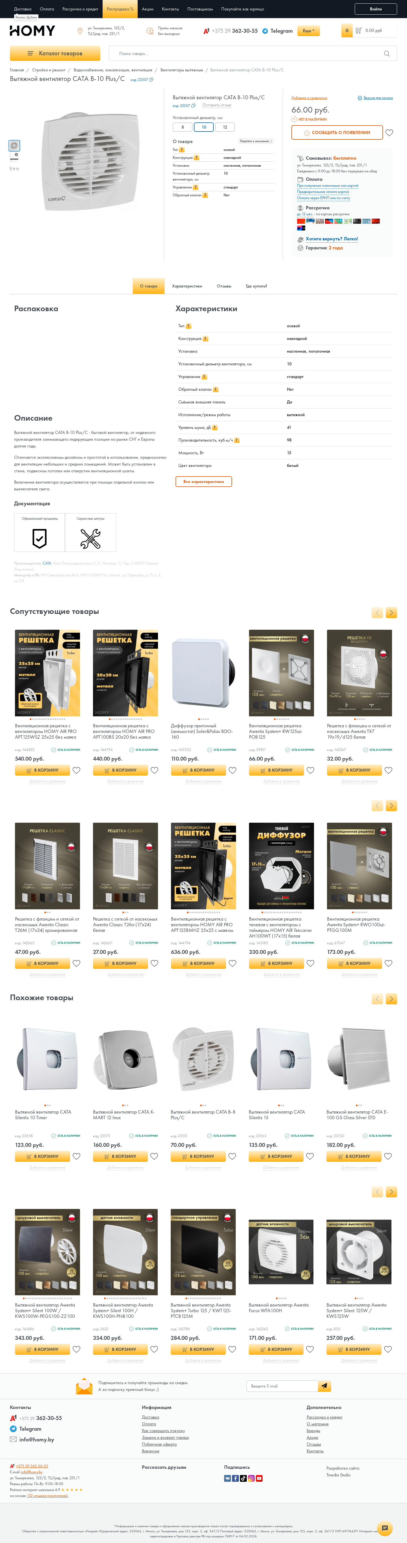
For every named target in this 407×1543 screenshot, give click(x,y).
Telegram (282, 31)
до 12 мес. (305, 213)
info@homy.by (37, 1439)
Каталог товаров (55, 53)
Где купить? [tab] (256, 286)
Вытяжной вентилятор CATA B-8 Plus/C (203, 1115)
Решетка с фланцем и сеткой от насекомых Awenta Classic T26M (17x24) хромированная (47, 924)
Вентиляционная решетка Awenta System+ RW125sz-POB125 (276, 731)
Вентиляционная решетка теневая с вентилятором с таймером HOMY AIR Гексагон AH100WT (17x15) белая (280, 927)
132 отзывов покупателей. (47, 1495)
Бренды (313, 1431)
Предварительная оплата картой (323, 191)
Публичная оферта (159, 1444)
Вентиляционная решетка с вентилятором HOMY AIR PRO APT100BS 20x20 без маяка (124, 731)
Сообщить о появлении (337, 132)
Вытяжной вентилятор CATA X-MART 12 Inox (124, 1115)
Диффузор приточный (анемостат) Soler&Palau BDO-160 (202, 731)
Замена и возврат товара (165, 1437)
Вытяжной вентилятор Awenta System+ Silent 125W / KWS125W (356, 1310)
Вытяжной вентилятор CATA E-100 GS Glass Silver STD (357, 1115)
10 (204, 127)
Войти (376, 9)
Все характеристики (203, 481)
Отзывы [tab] (224, 286)
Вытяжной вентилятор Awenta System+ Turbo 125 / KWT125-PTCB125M (201, 1310)
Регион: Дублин (26, 17)
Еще (307, 31)
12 (225, 127)
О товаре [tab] (148, 286)
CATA (47, 563)
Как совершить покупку (163, 1431)
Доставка (150, 1417)
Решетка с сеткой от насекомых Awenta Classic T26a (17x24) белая (125, 924)
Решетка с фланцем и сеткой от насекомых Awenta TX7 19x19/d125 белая (359, 731)
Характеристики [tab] (187, 286)
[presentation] (377, 612)
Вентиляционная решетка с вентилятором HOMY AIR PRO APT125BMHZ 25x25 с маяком (202, 924)
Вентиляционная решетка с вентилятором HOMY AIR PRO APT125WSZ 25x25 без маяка (46, 731)
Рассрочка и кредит (325, 1417)
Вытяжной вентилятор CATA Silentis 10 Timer (43, 1115)
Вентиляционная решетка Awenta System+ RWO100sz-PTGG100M (356, 924)
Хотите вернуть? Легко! (332, 238)
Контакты (315, 1451)
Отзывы (314, 1444)
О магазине (318, 1424)
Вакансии (150, 1451)
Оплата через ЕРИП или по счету (323, 197)
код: (142, 79)
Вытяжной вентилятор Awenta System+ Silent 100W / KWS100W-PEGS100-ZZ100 (45, 1310)
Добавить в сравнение (309, 97)
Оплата (149, 1424)
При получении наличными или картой (327, 185)
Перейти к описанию (256, 141)
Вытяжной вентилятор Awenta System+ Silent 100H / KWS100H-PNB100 (123, 1310)
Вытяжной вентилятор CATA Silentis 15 (277, 1115)
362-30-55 (235, 31)
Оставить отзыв (216, 105)
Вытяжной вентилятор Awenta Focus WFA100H (279, 1307)
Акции (312, 1437)
